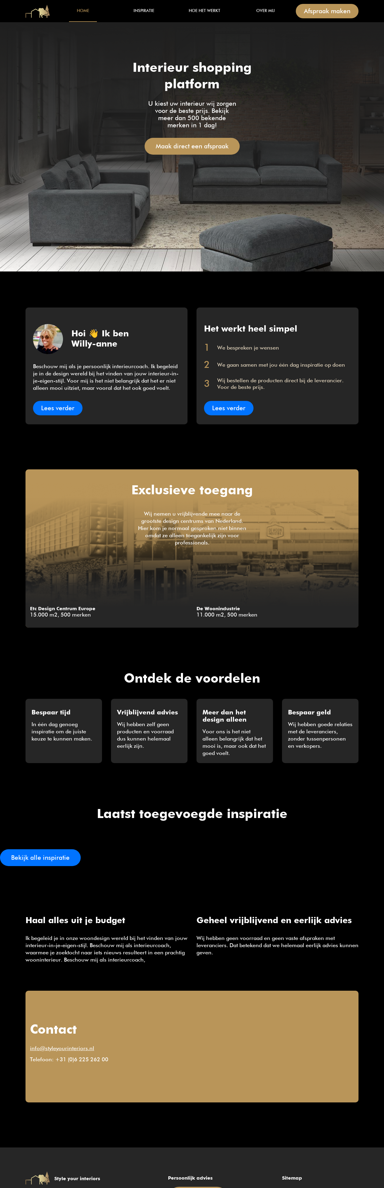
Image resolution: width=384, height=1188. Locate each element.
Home (39, 11)
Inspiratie (144, 11)
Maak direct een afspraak (192, 147)
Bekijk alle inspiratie (40, 858)
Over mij (265, 11)
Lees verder (57, 408)
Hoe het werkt (204, 11)
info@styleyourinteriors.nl (62, 1048)
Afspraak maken (327, 11)
